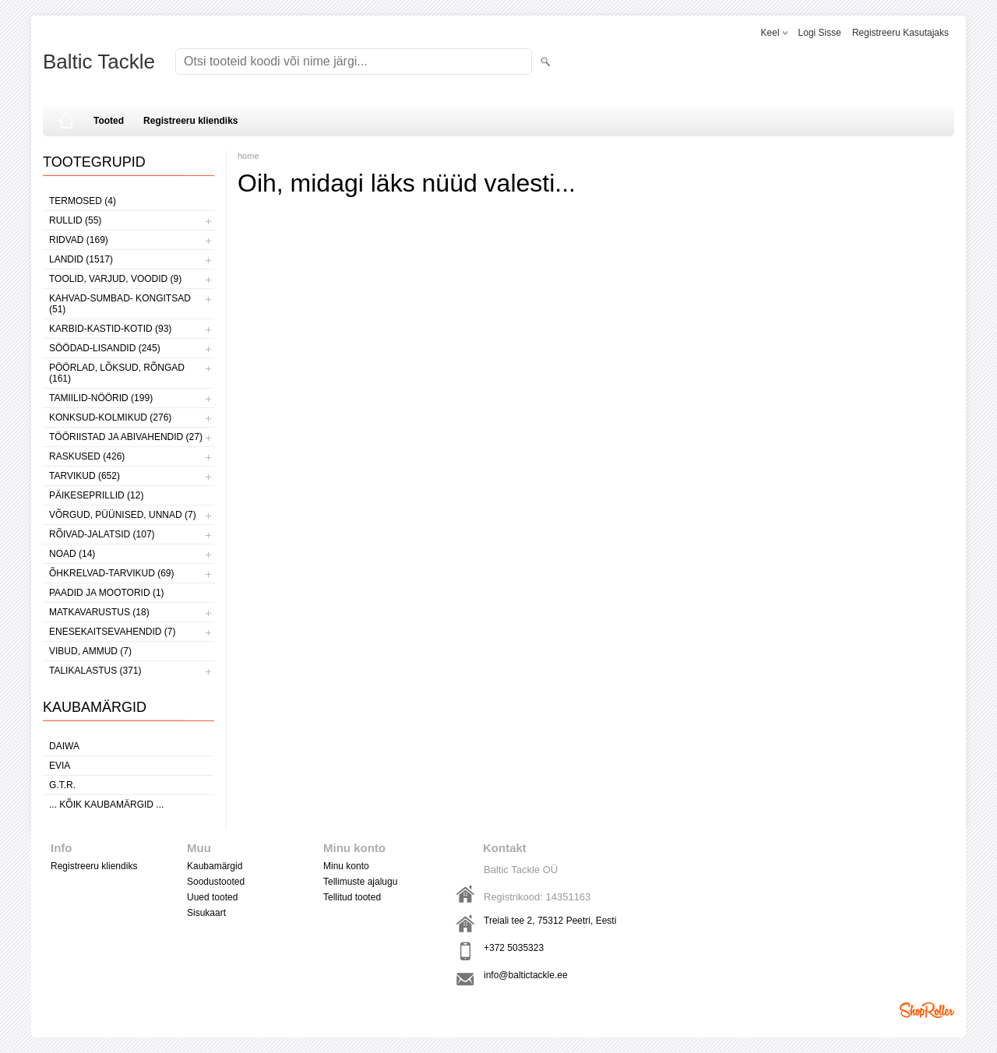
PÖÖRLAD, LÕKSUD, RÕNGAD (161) (117, 373)
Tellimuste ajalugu (360, 881)
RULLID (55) (75, 220)
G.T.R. (62, 785)
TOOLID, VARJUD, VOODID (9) (115, 278)
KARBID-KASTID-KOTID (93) (110, 328)
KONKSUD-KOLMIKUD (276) (110, 417)
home (248, 155)
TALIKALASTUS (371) (95, 670)
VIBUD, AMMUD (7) (90, 651)
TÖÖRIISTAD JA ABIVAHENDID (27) (126, 436)
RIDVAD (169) (78, 239)
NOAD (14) (72, 553)
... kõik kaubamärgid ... (106, 804)
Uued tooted (212, 897)
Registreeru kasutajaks (900, 32)
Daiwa (64, 746)
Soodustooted (216, 881)
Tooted (108, 120)
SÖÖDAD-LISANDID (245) (104, 348)
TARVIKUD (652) (84, 475)
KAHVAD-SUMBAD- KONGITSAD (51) (120, 304)
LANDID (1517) (81, 259)
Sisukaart (206, 912)
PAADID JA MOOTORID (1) (106, 592)
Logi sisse (819, 32)
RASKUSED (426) (87, 456)
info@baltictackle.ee (526, 975)
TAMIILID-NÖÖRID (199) (101, 398)
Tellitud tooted (352, 897)
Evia (59, 765)
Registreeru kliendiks (190, 120)
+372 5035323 (514, 947)
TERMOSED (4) (82, 200)
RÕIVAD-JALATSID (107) (102, 534)
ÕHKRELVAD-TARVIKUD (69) (111, 573)
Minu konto (346, 866)
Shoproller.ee (927, 1010)
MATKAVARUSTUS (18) (99, 612)
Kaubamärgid (214, 866)
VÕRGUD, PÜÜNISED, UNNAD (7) (122, 514)
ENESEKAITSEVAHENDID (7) (112, 631)
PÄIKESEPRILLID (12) (96, 495)
